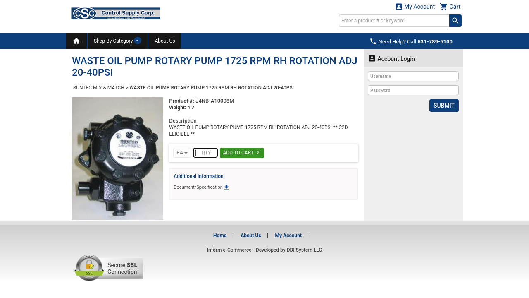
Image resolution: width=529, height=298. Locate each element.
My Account (415, 6)
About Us (165, 41)
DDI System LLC (304, 250)
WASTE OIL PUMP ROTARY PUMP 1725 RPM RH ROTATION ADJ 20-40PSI (211, 88)
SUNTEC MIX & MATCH (98, 88)
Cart (450, 6)
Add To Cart (242, 152)
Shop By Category (117, 40)
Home (219, 235)
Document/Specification (202, 187)
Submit (444, 105)
